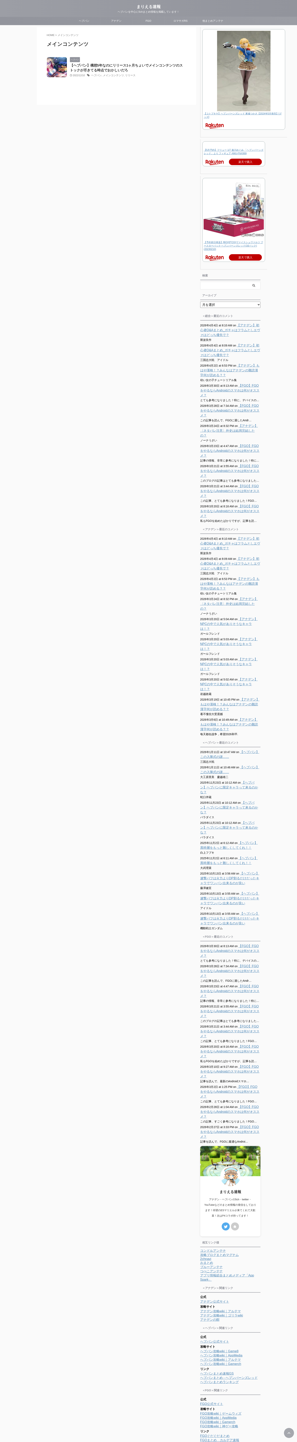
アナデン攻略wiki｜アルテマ (220, 1190)
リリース (127, 76)
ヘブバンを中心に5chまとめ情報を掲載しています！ (148, 1430)
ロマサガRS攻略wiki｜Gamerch (223, 1359)
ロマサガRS (181, 20)
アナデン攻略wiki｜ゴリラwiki (221, 1194)
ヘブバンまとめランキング (219, 1261)
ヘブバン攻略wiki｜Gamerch (220, 1243)
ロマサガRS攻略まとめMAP (220, 1381)
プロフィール (140, 1415)
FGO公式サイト (211, 1283)
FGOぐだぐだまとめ (215, 1315)
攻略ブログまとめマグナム (219, 1134)
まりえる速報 (149, 6)
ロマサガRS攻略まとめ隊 (218, 1377)
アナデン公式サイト (214, 1181)
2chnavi (205, 1138)
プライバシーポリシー (164, 1415)
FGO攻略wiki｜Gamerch (217, 1301)
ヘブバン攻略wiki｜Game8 (219, 1230)
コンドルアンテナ (213, 1130)
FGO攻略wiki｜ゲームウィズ (220, 1293)
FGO (148, 20)
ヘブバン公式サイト (214, 1221)
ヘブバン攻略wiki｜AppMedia (221, 1234)
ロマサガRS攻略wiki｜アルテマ (222, 1355)
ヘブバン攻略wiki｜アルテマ (220, 1239)
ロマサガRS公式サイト (217, 1341)
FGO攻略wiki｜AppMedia (218, 1297)
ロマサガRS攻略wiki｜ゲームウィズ (226, 1351)
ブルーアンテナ (211, 1146)
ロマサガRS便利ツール (217, 1363)
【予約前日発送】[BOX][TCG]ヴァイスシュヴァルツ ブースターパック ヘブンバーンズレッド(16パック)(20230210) (233, 246)
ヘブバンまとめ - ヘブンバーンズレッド (229, 1257)
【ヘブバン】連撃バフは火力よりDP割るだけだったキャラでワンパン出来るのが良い (230, 806)
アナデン (116, 20)
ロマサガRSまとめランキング (221, 1386)
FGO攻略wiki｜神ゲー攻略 (219, 1305)
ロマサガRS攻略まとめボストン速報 (226, 1373)
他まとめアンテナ (212, 20)
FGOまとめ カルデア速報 (219, 1319)
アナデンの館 (209, 1199)
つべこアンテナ (211, 1150)
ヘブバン (84, 20)
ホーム (124, 1415)
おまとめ (206, 1142)
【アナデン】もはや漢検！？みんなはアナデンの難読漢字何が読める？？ (230, 370)
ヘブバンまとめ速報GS (217, 1253)
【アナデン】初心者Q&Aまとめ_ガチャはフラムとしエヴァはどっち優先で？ (229, 330)
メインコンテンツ (111, 76)
